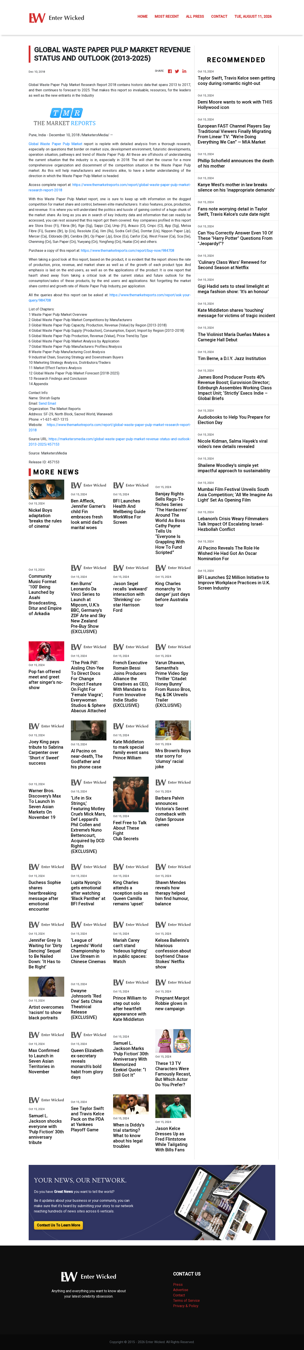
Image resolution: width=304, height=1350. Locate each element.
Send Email (47, 403)
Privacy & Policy (185, 1306)
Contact (179, 1295)
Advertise (180, 1290)
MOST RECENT (167, 16)
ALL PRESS (195, 16)
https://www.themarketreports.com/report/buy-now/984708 (127, 250)
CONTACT (219, 16)
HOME (143, 16)
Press (178, 1284)
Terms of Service (186, 1300)
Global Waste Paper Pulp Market (55, 144)
